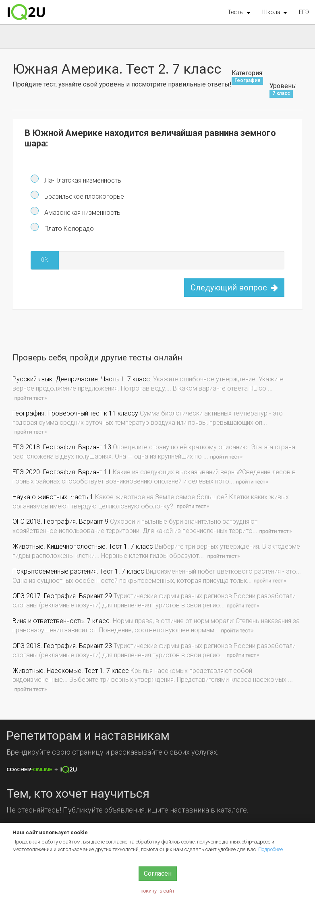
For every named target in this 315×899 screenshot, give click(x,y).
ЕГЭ (304, 12)
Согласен (158, 873)
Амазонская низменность (81, 212)
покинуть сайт (158, 891)
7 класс (281, 93)
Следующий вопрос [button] (234, 287)
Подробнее (270, 849)
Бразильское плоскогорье (83, 196)
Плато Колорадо (68, 228)
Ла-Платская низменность (82, 180)
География (247, 81)
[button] (239, 12)
